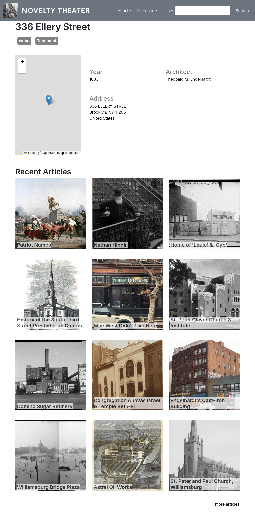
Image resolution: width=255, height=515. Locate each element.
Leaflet (30, 153)
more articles (227, 504)
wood (24, 40)
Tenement (46, 40)
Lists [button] (165, 10)
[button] (49, 100)
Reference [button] (144, 10)
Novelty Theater (56, 10)
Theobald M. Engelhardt (188, 79)
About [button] (123, 10)
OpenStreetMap (53, 153)
